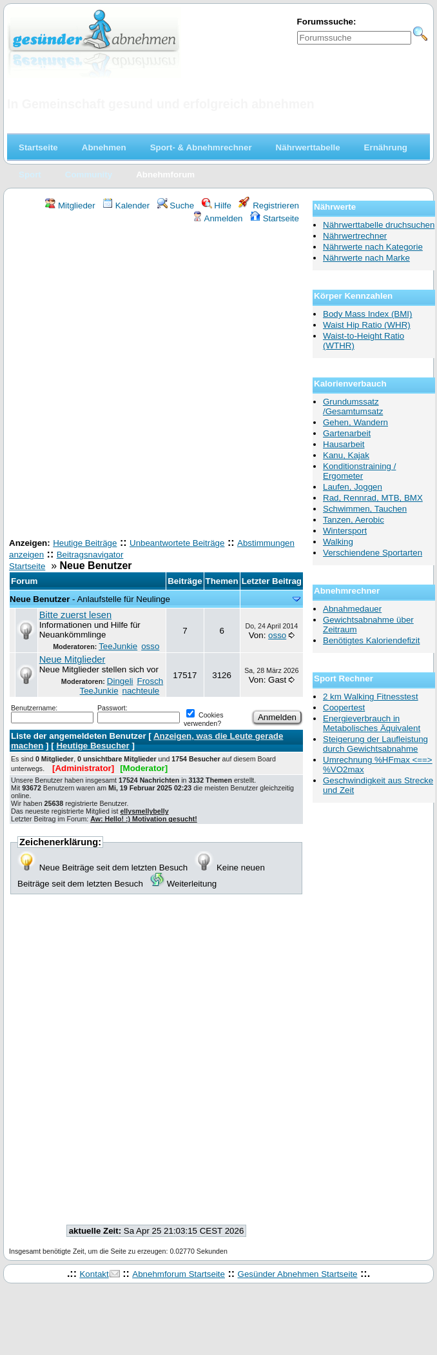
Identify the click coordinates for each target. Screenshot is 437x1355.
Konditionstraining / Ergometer (359, 471)
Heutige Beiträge (85, 543)
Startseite (274, 218)
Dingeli (120, 681)
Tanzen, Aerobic (353, 520)
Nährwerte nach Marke (366, 258)
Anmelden (217, 218)
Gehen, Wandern (355, 422)
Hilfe (216, 205)
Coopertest (344, 707)
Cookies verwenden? (203, 719)
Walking (338, 542)
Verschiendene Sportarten (372, 552)
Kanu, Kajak (346, 455)
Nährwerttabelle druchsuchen (378, 225)
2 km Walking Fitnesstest (370, 696)
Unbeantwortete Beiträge (177, 543)
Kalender (126, 205)
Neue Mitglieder (72, 659)
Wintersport (345, 531)
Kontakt (93, 1274)
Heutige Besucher (92, 745)
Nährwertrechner (355, 236)
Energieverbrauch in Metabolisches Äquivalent (371, 723)
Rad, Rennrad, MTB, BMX (373, 498)
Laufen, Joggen (352, 487)
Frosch (150, 681)
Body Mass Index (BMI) (368, 314)
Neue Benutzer (40, 599)
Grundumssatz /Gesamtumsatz (353, 406)
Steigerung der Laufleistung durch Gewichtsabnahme (375, 744)
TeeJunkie (118, 646)
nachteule (140, 691)
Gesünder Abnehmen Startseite (298, 1274)
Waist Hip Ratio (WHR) (367, 325)
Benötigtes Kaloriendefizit (371, 640)
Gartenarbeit (347, 433)
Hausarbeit (343, 444)
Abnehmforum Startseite (178, 1274)
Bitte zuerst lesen (75, 615)
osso (150, 646)
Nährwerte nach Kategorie (373, 247)
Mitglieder (70, 205)
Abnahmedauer (352, 609)
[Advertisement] (152, 382)
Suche (176, 205)
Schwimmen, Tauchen (365, 509)
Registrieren (268, 205)
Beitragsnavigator (90, 554)
